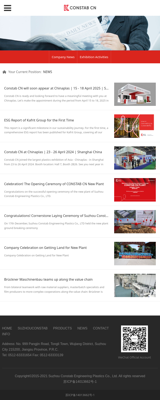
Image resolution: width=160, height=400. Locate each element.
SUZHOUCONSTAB (33, 328)
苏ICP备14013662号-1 (80, 395)
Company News (63, 57)
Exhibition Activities (94, 57)
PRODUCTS (62, 328)
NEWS (47, 72)
